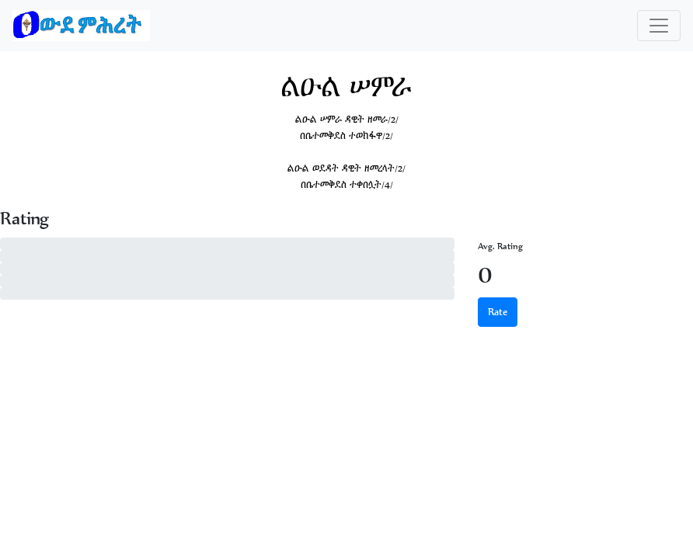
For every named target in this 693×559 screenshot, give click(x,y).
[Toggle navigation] (659, 25)
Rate (497, 311)
